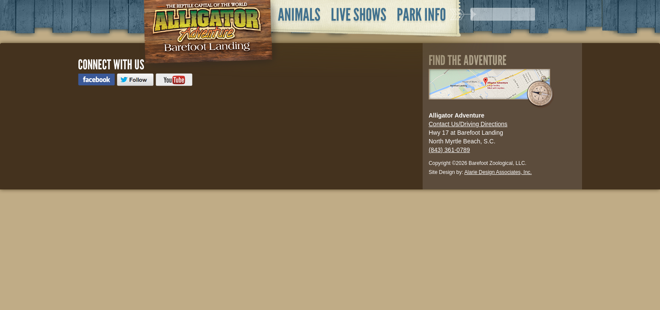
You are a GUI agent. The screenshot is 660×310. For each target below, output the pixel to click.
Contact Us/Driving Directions (468, 124)
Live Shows (358, 14)
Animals (299, 14)
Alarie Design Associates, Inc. (498, 172)
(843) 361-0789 (449, 149)
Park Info (421, 14)
